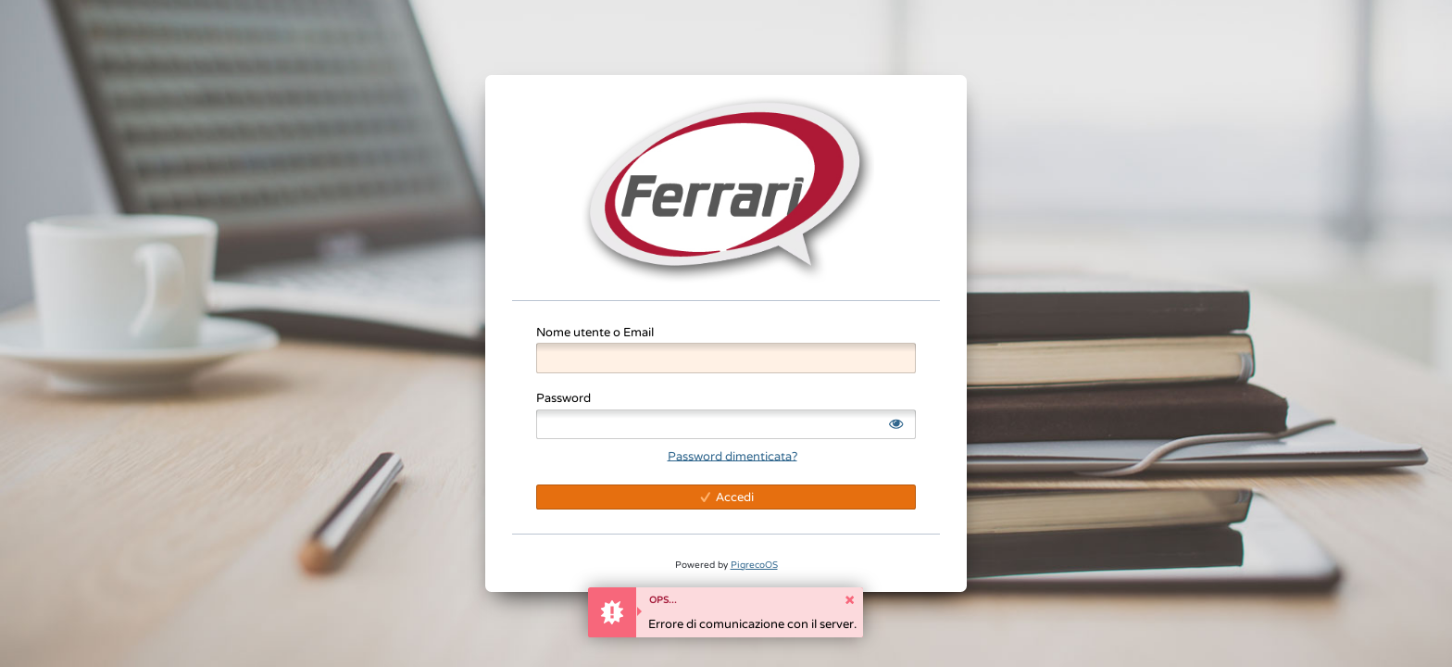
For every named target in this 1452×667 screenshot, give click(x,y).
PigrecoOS (754, 565)
